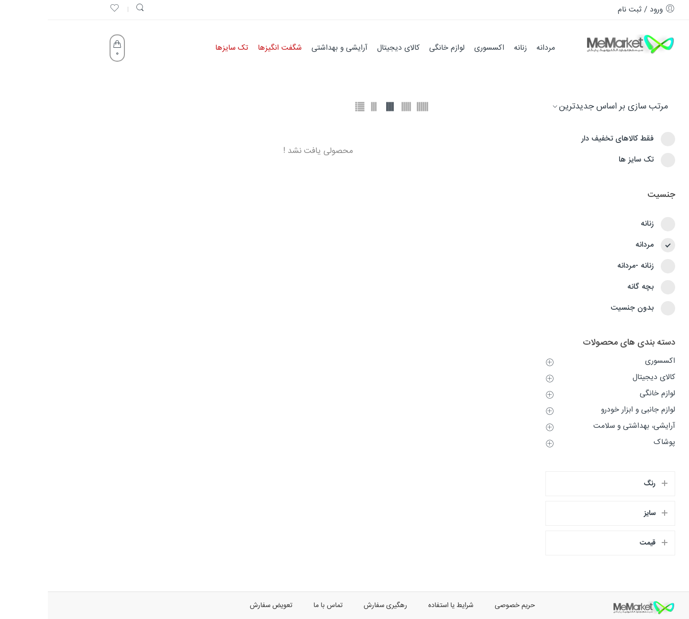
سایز (602, 513)
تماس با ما (280, 605)
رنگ (602, 483)
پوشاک (616, 442)
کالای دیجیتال (606, 377)
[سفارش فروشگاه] (565, 106)
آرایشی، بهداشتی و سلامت (586, 426)
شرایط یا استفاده (403, 605)
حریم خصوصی (467, 605)
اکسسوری (612, 361)
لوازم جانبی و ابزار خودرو (590, 409)
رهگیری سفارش (337, 605)
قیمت (600, 542)
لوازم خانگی (609, 393)
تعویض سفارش (223, 605)
